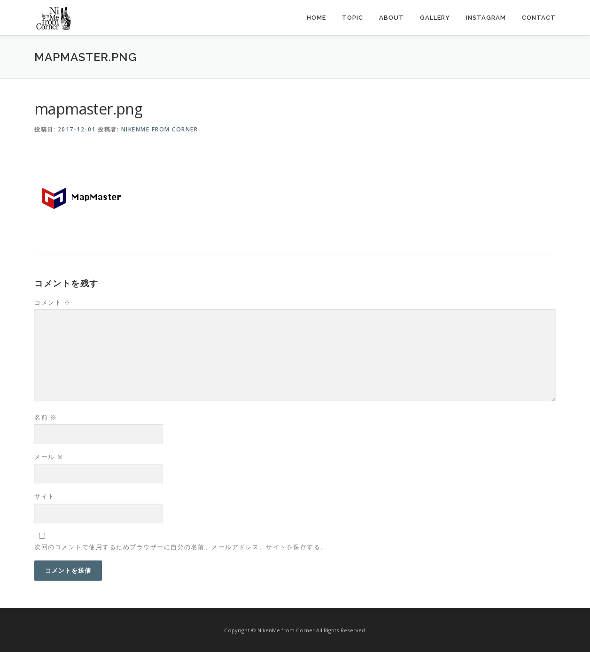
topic (352, 17)
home (316, 17)
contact (539, 17)
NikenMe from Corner (159, 129)
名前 (45, 417)
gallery (435, 17)
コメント (52, 302)
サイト (44, 496)
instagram (486, 17)
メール (49, 457)
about (391, 17)
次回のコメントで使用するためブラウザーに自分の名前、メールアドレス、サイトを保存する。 (180, 547)
